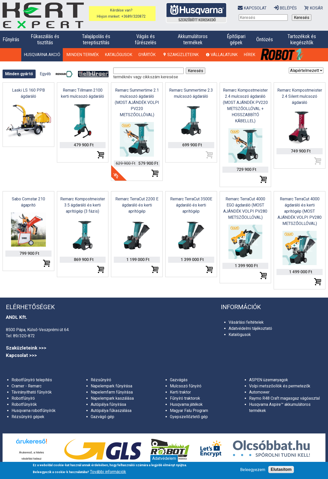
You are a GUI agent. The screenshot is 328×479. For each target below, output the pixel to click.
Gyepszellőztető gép (189, 416)
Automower (259, 392)
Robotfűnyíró (23, 398)
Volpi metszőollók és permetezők (279, 386)
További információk (108, 471)
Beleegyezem (252, 469)
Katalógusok (118, 54)
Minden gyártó (19, 73)
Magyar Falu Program (189, 410)
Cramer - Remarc (27, 386)
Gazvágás (179, 379)
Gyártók (147, 54)
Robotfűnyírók (24, 404)
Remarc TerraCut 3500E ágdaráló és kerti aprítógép (191, 205)
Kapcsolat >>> (21, 355)
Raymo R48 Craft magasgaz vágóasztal (284, 398)
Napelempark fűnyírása (111, 386)
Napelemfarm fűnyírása (112, 392)
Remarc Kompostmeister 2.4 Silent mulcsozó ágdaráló (299, 96)
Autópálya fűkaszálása (111, 410)
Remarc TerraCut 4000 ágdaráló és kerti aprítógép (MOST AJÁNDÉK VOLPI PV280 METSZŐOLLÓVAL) (300, 211)
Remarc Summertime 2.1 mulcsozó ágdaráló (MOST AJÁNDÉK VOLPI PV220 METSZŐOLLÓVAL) (137, 102)
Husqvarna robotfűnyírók (34, 410)
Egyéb (45, 73)
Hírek (249, 54)
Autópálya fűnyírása (108, 404)
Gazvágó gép (102, 416)
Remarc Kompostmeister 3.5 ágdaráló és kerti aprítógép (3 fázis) (82, 205)
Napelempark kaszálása (112, 398)
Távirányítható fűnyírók (32, 392)
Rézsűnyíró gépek (28, 416)
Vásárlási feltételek (246, 322)
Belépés (288, 8)
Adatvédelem (164, 458)
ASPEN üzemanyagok (268, 379)
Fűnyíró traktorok (185, 398)
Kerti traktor (180, 392)
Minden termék (82, 54)
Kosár (316, 8)
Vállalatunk (224, 54)
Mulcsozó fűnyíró (185, 386)
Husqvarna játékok (186, 404)
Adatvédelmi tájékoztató (250, 328)
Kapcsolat (255, 8)
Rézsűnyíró (101, 379)
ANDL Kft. (16, 317)
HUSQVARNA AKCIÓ (42, 54)
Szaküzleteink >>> (26, 348)
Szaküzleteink (183, 54)
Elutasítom (281, 469)
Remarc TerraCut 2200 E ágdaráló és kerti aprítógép (136, 205)
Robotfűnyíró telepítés (32, 379)
